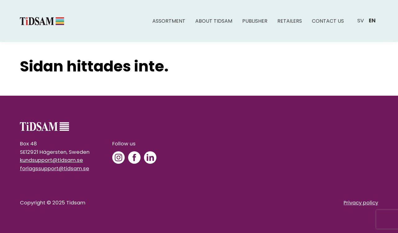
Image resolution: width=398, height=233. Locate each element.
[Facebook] (134, 157)
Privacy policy (361, 202)
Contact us (328, 21)
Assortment (168, 21)
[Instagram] (118, 157)
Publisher (254, 21)
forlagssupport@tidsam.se (54, 168)
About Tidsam (213, 21)
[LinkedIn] (150, 157)
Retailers (289, 21)
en (372, 20)
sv (360, 20)
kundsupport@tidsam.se (51, 160)
